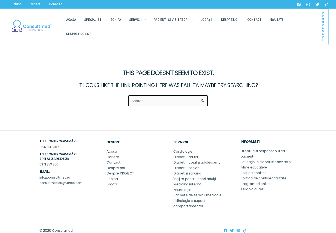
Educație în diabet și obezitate (266, 151)
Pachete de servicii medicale (197, 184)
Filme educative (253, 156)
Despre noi (116, 157)
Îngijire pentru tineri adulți (195, 168)
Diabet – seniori (186, 157)
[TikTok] (326, 4)
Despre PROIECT (120, 162)
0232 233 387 (49, 136)
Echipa (112, 168)
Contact (113, 151)
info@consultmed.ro (54, 167)
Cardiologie (182, 140)
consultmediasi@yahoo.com (60, 172)
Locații (112, 173)
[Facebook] (299, 4)
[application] (136, 21)
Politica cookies (253, 162)
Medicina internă (187, 173)
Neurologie (182, 179)
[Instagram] (308, 4)
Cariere (112, 146)
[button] (318, 21)
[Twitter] (317, 4)
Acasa (111, 140)
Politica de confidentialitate (263, 167)
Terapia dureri (252, 178)
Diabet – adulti (185, 146)
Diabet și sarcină (187, 162)
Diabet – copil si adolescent (196, 151)
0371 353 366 (48, 154)
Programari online (255, 173)
